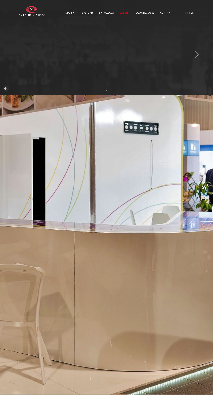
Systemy (87, 12)
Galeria (124, 12)
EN (192, 12)
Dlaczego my (145, 12)
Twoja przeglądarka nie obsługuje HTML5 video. (106, 59)
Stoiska (70, 12)
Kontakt (166, 12)
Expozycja (106, 12)
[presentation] (10, 54)
